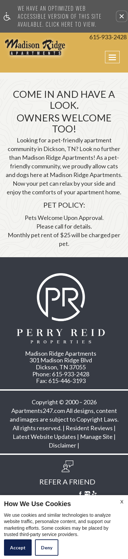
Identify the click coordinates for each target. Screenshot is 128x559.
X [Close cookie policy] (121, 501)
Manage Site (96, 437)
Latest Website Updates (44, 437)
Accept (18, 547)
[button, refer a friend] (67, 475)
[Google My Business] (87, 494)
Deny (46, 547)
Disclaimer (62, 445)
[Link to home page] (18, 47)
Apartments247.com (38, 411)
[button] (121, 16)
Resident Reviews (89, 428)
